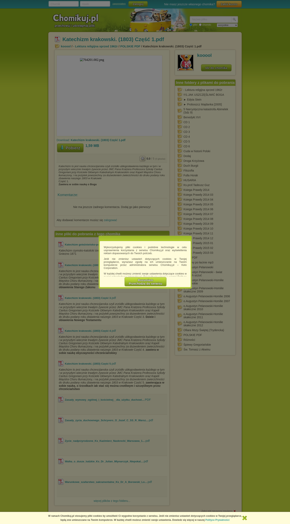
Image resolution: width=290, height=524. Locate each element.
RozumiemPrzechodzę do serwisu (145, 281)
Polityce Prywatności (217, 520)
